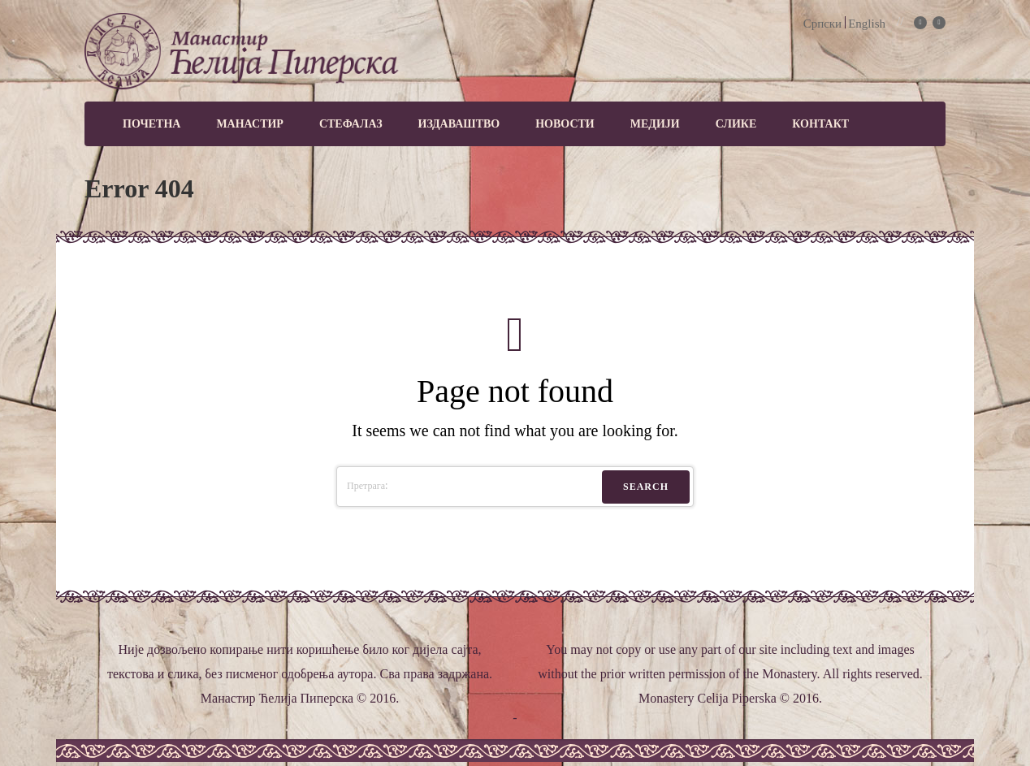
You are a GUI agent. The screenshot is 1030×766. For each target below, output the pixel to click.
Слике (736, 124)
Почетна (151, 124)
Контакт (820, 124)
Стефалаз (351, 124)
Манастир (249, 124)
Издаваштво (459, 124)
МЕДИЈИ (655, 124)
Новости (565, 124)
